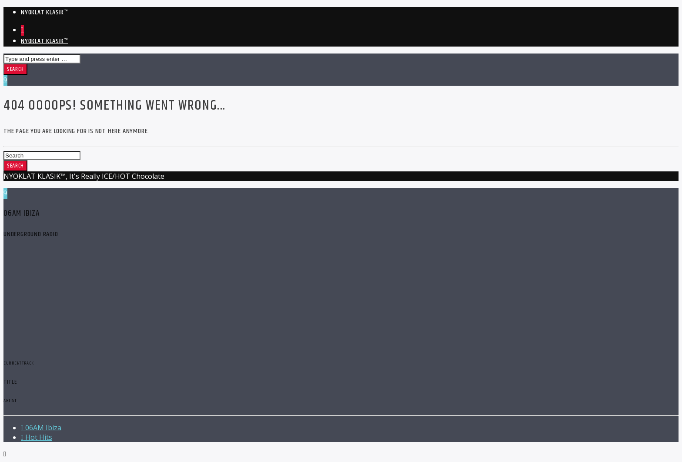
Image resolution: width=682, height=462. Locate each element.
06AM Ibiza (41, 427)
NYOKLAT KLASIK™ (44, 12)
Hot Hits (36, 437)
